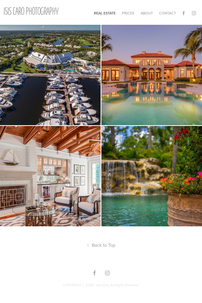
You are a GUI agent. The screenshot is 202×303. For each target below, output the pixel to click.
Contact (167, 13)
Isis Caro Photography (31, 12)
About (147, 13)
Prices (128, 13)
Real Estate (105, 13)
